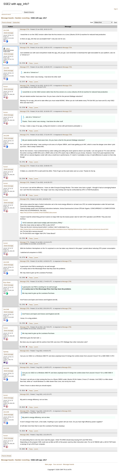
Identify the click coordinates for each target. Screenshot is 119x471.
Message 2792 (24, 327)
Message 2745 (24, 182)
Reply (31, 43)
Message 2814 (24, 367)
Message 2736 (24, 47)
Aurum (5, 86)
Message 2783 (24, 308)
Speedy (5, 352)
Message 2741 (24, 135)
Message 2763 (24, 199)
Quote (36, 43)
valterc (8, 49)
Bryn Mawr (6, 282)
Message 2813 (24, 351)
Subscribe (16, 22)
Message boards (7, 18)
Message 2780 (24, 261)
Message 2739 (24, 111)
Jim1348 (6, 30)
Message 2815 (24, 394)
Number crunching (22, 18)
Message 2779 (24, 242)
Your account (57, 464)
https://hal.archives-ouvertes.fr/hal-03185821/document (38, 212)
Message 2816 (24, 411)
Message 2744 (24, 166)
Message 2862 (24, 435)
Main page (48, 464)
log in (116, 9)
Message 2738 (24, 85)
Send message (8, 33)
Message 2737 (24, 67)
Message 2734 (24, 29)
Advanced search (6, 14)
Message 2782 (24, 281)
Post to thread (6, 22)
